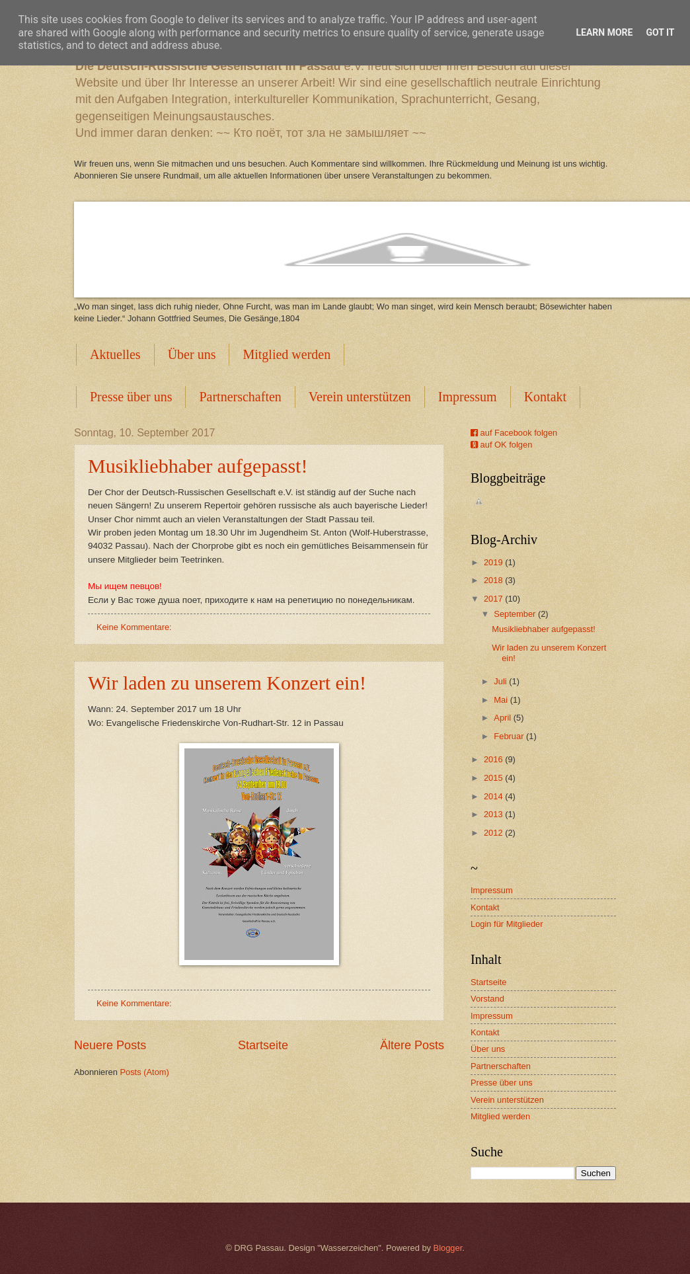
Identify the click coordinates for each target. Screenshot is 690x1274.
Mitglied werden (286, 354)
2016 (494, 759)
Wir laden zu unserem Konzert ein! (227, 683)
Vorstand (487, 999)
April (503, 718)
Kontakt (485, 907)
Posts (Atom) (144, 1072)
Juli (501, 681)
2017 (494, 599)
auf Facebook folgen (514, 433)
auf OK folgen (501, 445)
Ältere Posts (412, 1045)
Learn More (604, 32)
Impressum (467, 396)
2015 (494, 778)
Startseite (263, 1045)
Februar (510, 736)
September (516, 614)
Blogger (448, 1248)
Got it (660, 32)
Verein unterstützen (360, 396)
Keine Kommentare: (135, 627)
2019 (494, 562)
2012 (494, 833)
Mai (502, 700)
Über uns (192, 354)
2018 (494, 580)
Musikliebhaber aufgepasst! (197, 466)
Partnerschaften (240, 396)
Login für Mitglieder (507, 924)
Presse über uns (131, 396)
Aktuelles (115, 354)
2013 (494, 814)
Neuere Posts (110, 1045)
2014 (494, 796)
